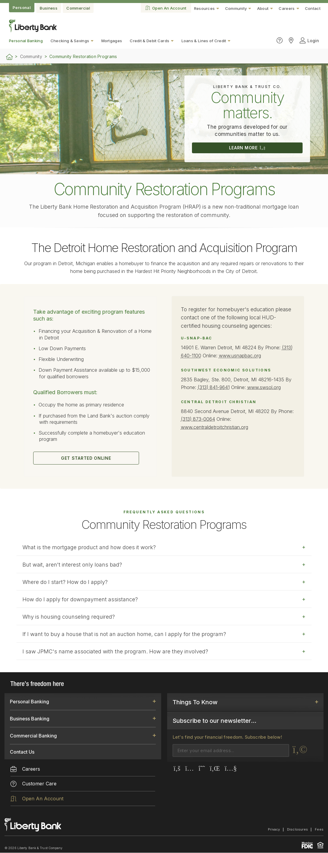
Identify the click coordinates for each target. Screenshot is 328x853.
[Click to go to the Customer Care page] (280, 40)
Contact (313, 8)
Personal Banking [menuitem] (26, 40)
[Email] (231, 750)
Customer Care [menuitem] (33, 784)
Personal (22, 7)
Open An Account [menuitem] (36, 799)
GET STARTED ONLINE (85, 458)
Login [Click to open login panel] (309, 40)
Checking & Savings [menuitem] (70, 40)
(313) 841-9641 (214, 387)
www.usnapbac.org (240, 356)
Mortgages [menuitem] (111, 40)
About (263, 8)
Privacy (274, 829)
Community (236, 8)
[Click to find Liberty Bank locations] (291, 40)
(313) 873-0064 (198, 418)
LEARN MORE (247, 148)
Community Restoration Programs (83, 56)
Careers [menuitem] (25, 769)
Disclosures (297, 829)
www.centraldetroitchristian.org (214, 426)
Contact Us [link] (22, 752)
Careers (287, 8)
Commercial (78, 8)
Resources (204, 8)
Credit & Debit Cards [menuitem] (149, 40)
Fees (319, 829)
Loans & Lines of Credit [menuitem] (203, 40)
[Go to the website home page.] (33, 31)
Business (48, 8)
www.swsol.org (265, 387)
